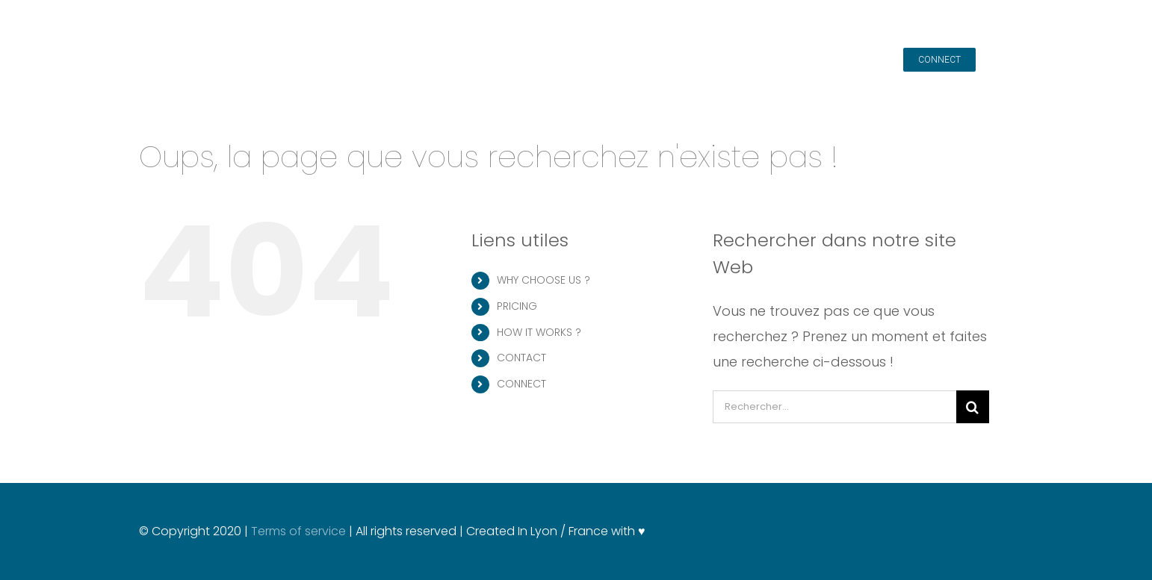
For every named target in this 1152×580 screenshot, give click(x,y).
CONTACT (521, 357)
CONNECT (521, 383)
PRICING (517, 306)
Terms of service (300, 531)
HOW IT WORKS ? (539, 332)
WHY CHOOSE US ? (543, 279)
